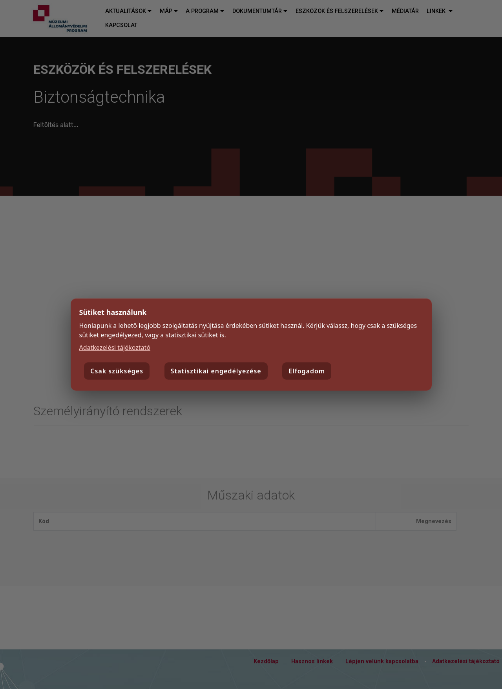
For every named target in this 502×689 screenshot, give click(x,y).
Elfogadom (306, 371)
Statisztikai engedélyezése (216, 371)
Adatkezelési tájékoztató (115, 347)
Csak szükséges (116, 371)
